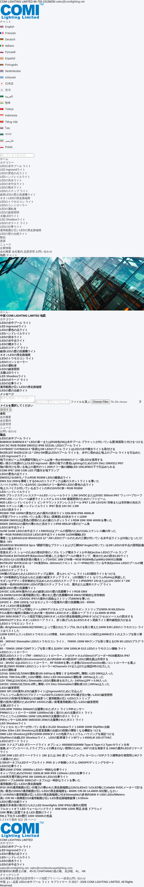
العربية (9, 96)
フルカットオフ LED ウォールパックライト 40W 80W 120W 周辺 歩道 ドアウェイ (51, 808)
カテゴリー (7, 162)
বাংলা (8, 134)
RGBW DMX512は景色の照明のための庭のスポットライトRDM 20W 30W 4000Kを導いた (56, 520)
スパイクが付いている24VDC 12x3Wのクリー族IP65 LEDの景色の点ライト (47, 484)
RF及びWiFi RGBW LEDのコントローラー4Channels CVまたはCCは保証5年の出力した (55, 666)
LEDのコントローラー (13, 205)
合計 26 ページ (27, 819)
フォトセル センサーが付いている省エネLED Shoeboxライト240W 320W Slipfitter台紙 (55, 726)
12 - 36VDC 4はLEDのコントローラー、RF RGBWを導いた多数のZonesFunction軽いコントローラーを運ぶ (68, 662)
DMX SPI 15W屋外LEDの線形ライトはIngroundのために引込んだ (41, 691)
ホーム (4, 158)
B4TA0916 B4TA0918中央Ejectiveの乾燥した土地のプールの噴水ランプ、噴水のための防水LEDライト (64, 555)
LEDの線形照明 (9, 212)
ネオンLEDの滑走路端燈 (15, 198)
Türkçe (9, 109)
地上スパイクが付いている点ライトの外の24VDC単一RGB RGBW (41, 488)
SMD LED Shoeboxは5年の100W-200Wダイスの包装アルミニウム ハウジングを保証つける (57, 734)
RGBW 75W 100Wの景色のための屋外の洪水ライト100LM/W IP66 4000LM (47, 513)
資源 (3, 240)
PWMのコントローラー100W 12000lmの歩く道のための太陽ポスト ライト (46, 712)
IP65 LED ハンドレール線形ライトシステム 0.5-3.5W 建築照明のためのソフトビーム (53, 498)
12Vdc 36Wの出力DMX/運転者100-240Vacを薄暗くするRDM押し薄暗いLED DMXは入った (56, 673)
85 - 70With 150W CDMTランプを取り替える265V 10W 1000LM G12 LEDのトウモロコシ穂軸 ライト (63, 648)
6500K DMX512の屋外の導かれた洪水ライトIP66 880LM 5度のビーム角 (45, 523)
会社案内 (17, 251)
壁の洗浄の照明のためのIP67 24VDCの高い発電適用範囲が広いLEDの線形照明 (49, 702)
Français (10, 33)
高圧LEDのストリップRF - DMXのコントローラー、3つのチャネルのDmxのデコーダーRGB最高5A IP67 (65, 655)
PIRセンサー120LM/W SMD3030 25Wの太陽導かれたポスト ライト (42, 719)
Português (11, 64)
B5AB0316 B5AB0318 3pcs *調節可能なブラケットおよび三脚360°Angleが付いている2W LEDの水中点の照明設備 (72, 545)
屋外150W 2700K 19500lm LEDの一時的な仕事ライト (33, 769)
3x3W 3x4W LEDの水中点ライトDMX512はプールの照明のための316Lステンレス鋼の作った (58, 531)
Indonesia (11, 115)
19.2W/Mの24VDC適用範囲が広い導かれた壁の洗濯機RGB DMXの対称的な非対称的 (52, 595)
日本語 (9, 83)
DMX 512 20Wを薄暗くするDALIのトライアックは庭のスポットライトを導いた (49, 481)
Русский (10, 52)
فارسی (9, 140)
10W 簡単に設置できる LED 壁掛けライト (26, 812)
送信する (5, 409)
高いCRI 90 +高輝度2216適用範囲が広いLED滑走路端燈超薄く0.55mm (44, 798)
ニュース (5, 244)
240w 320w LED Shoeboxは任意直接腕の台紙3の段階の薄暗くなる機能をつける (50, 730)
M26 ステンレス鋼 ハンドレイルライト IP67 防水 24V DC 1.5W (39, 506)
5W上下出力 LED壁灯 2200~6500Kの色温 (26, 816)
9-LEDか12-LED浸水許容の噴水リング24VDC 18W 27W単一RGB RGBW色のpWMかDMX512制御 (61, 559)
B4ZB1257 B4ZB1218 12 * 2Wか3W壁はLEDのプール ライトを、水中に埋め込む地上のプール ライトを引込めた (70, 452)
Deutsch (10, 39)
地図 (44, 878)
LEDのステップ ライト (14, 191)
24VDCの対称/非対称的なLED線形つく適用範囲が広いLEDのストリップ (45, 698)
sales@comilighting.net (70, 1)
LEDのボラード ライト (14, 223)
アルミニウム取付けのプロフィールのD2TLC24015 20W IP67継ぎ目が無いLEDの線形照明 (56, 694)
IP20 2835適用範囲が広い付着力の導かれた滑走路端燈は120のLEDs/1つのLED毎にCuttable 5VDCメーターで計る (71, 787)
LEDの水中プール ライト (15, 166)
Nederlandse (13, 71)
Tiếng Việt (11, 121)
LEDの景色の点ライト (13, 173)
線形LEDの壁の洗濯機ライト (18, 194)
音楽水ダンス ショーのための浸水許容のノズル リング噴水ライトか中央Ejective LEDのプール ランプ (63, 552)
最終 (14, 819)
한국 (8, 89)
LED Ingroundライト (12, 169)
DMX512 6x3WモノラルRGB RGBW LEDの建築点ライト (35, 477)
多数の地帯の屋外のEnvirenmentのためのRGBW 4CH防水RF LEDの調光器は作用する (54, 659)
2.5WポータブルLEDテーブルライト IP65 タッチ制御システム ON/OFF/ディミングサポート (57, 762)
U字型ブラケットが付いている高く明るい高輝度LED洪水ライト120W (43, 516)
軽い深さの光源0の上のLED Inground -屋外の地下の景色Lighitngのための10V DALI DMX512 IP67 (61, 463)
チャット (5, 21)
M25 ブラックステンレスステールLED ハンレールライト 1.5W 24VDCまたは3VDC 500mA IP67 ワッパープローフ (71, 495)
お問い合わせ (44, 251)
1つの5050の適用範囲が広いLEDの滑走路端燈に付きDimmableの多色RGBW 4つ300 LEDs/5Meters (62, 794)
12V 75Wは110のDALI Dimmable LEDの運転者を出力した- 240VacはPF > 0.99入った (53, 680)
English (9, 26)
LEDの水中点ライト (12, 183)
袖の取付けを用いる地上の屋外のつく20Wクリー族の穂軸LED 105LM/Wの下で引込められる (57, 466)
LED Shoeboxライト (12, 219)
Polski (8, 147)
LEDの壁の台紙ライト (13, 233)
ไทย (7, 128)
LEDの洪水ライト (11, 180)
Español (10, 58)
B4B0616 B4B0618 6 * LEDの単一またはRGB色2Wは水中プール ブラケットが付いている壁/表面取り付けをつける (71, 442)
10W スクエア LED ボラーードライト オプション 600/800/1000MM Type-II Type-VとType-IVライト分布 (64, 744)
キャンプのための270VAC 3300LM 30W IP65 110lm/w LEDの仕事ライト (45, 773)
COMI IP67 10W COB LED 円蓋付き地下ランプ (29, 470)
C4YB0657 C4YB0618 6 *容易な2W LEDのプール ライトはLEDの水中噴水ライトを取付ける (57, 449)
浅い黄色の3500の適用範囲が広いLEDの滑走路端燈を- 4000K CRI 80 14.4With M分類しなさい (59, 791)
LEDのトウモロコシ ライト (17, 201)
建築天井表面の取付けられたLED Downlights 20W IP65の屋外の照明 (43, 805)
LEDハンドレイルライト (15, 176)
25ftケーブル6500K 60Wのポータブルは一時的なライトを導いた (40, 780)
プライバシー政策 (58, 878)
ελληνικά (10, 77)
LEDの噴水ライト (11, 187)
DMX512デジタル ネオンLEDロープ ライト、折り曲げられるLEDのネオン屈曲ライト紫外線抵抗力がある (65, 620)
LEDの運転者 (8, 208)
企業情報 (5, 248)
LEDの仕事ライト (11, 226)
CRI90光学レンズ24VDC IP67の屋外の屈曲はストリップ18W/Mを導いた (45, 598)
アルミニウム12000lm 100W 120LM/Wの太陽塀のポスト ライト (39, 716)
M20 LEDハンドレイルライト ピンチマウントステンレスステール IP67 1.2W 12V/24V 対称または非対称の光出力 (70, 502)
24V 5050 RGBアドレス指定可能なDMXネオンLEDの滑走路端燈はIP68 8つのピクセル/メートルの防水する (66, 616)
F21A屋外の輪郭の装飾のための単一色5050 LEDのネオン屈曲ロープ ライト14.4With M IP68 (58, 612)
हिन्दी (7, 102)
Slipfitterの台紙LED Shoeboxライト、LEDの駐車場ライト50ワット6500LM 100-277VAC (56, 737)
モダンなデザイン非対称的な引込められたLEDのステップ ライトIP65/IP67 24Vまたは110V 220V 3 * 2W (65, 580)
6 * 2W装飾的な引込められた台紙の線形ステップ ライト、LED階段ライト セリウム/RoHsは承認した (63, 577)
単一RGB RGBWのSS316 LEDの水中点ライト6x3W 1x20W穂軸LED (43, 534)
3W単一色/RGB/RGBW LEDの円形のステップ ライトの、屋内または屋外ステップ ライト (55, 584)
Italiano (9, 45)
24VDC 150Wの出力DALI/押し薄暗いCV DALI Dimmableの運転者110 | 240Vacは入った (55, 684)
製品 (3, 237)
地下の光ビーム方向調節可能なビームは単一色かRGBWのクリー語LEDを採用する (51, 459)
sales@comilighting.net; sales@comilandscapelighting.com (36, 868)
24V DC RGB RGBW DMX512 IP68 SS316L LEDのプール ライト (40, 445)
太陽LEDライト (9, 215)
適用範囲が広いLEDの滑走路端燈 (20, 230)
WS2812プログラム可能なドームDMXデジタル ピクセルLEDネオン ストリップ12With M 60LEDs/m (62, 609)
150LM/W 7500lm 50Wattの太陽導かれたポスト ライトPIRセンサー (42, 709)
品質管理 (29, 251)
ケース (37, 878)
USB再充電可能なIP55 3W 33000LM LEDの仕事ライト (34, 776)
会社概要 (5, 251)
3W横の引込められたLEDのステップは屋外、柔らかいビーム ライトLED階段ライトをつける (58, 573)
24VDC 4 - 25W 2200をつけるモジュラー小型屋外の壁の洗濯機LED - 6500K (47, 602)
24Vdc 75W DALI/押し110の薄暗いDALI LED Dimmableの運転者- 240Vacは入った (52, 677)
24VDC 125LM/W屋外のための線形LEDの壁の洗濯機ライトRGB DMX (43, 591)
